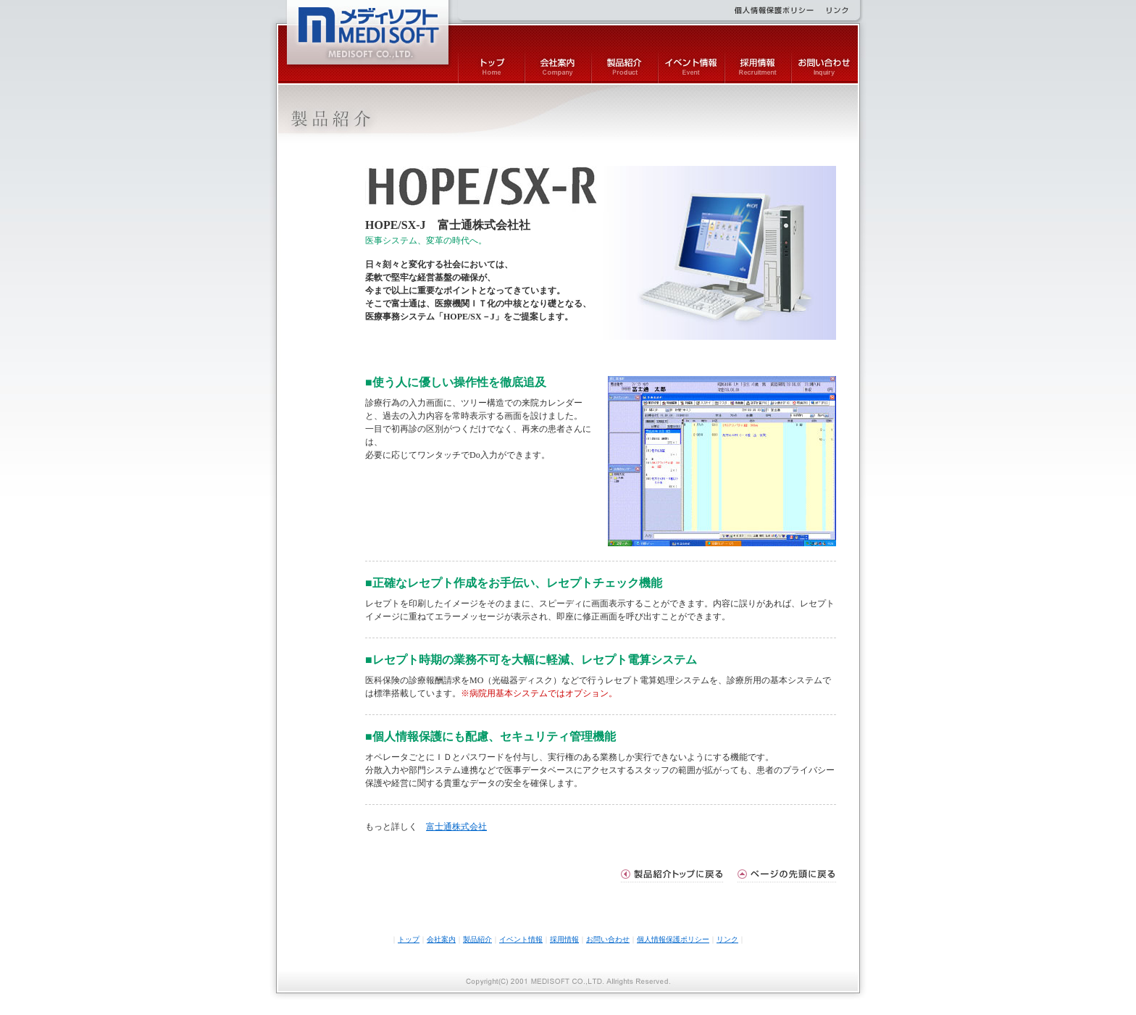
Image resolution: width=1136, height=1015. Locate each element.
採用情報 (564, 939)
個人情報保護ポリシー (673, 939)
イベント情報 (521, 939)
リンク (727, 939)
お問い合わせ (608, 939)
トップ (408, 939)
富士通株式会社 (456, 827)
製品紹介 (477, 939)
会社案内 (441, 939)
